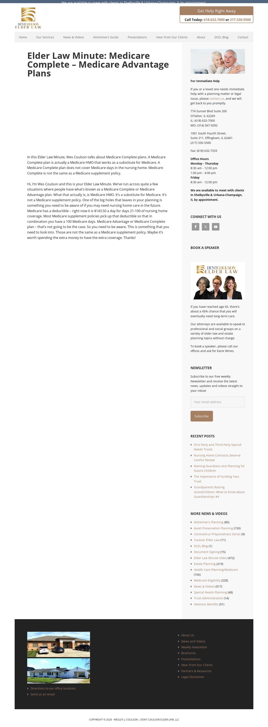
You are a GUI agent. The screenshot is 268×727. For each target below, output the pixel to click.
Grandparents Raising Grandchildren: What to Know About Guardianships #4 (219, 488)
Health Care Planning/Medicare (216, 567)
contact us (217, 95)
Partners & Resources (196, 668)
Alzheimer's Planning (208, 519)
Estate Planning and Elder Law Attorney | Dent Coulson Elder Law (32, 14)
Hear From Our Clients (197, 662)
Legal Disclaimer (192, 674)
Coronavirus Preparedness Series (217, 531)
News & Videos (204, 583)
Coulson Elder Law (207, 537)
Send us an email (43, 691)
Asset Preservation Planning (213, 525)
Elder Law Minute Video (210, 555)
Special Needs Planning (210, 589)
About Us (187, 632)
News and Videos (193, 638)
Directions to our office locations (53, 685)
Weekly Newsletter (194, 644)
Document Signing (207, 549)
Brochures (188, 650)
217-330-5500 (240, 16)
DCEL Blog (201, 543)
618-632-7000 (214, 16)
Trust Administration (208, 595)
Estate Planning (205, 561)
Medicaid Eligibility (207, 577)
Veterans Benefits (206, 601)
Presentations (191, 656)
